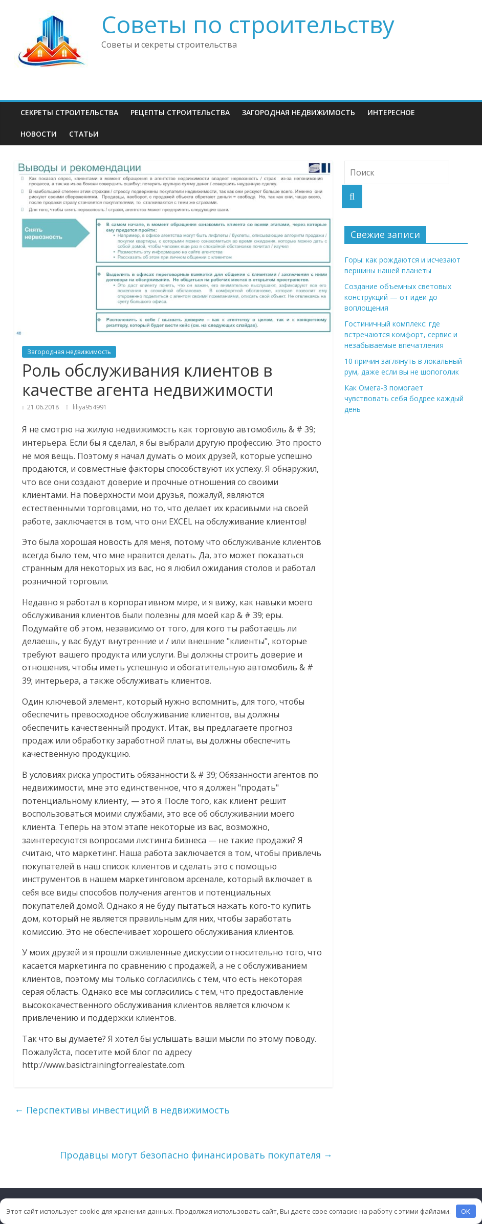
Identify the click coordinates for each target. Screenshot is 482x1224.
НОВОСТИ (38, 134)
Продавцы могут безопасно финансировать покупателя (196, 1155)
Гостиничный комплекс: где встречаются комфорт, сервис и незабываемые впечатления (400, 334)
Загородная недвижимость (298, 112)
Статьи (84, 134)
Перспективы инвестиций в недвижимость (122, 1110)
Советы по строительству (248, 24)
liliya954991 (90, 407)
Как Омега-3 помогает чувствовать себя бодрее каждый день (404, 398)
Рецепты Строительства (180, 112)
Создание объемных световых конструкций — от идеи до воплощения (397, 297)
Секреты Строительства (69, 112)
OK (465, 1211)
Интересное (391, 112)
